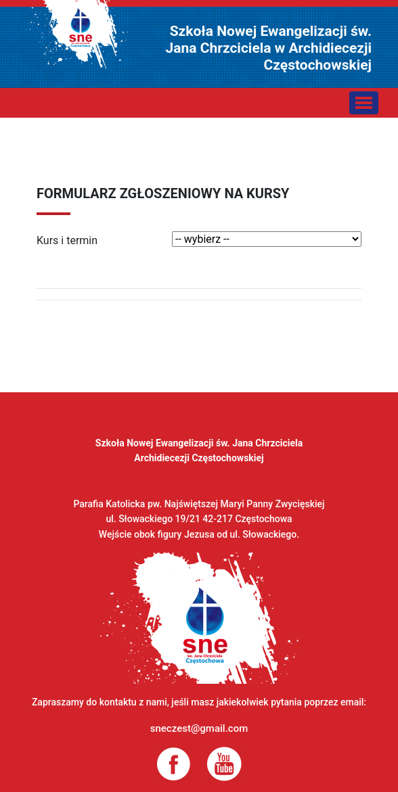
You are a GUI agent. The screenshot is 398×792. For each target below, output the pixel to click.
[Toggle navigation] (363, 102)
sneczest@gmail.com (199, 728)
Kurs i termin (67, 240)
